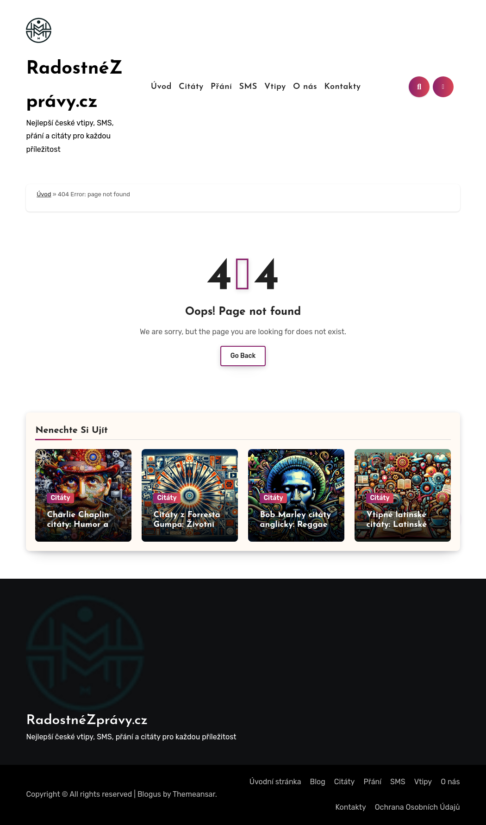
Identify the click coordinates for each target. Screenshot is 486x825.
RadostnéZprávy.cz (87, 720)
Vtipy (275, 86)
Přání (221, 86)
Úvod (161, 86)
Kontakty (342, 86)
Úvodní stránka (275, 781)
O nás (305, 86)
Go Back (243, 356)
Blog (317, 781)
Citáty (191, 86)
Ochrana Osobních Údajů (417, 807)
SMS (248, 86)
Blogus (149, 794)
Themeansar (194, 794)
